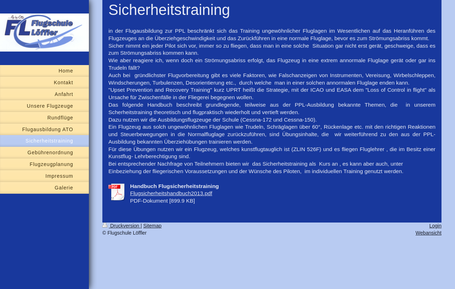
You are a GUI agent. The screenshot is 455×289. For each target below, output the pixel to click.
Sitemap (152, 226)
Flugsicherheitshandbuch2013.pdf (171, 193)
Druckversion (121, 226)
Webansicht (428, 233)
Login (435, 226)
